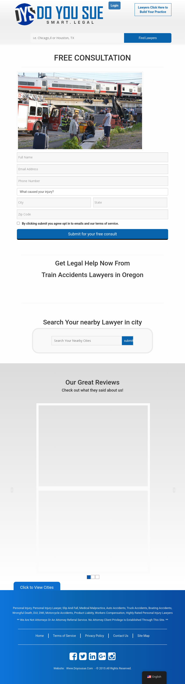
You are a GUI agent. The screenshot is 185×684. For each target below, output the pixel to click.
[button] (19, 488)
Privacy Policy (94, 635)
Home (40, 635)
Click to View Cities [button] (37, 587)
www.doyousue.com (79, 668)
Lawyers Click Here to (153, 10)
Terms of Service (64, 635)
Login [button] (114, 5)
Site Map (143, 635)
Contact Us (120, 635)
